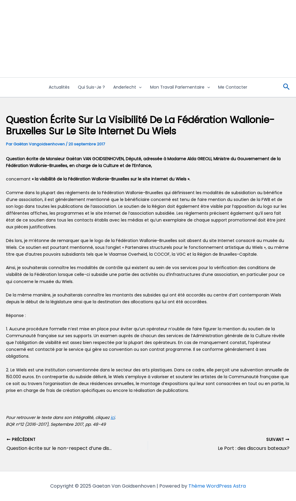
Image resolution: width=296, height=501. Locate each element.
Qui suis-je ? (91, 87)
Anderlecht (127, 87)
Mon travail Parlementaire (180, 87)
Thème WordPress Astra (217, 486)
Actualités (59, 87)
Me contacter (232, 87)
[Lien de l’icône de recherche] (286, 87)
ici (113, 417)
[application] (138, 87)
